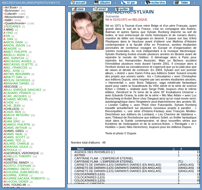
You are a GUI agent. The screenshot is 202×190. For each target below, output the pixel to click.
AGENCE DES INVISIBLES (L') (94, 152)
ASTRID (79, 155)
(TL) (180, 161)
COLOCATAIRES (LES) (89, 174)
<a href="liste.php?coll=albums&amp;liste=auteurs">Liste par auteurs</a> (33, 94)
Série (80, 148)
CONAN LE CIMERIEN (89, 183)
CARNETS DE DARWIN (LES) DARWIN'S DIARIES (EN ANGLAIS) (117, 164)
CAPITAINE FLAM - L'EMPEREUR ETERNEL (103, 158)
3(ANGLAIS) (186, 171)
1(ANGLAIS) (186, 164)
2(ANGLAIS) (186, 167)
